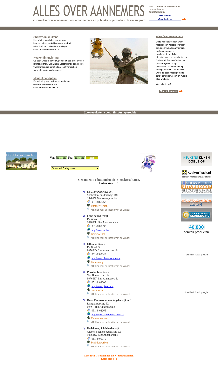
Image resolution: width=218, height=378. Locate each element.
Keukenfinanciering (46, 56)
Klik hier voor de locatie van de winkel (108, 160)
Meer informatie (168, 90)
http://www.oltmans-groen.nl (106, 209)
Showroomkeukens (45, 36)
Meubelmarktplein (45, 77)
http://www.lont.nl (100, 181)
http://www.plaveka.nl (102, 237)
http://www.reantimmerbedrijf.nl (108, 265)
